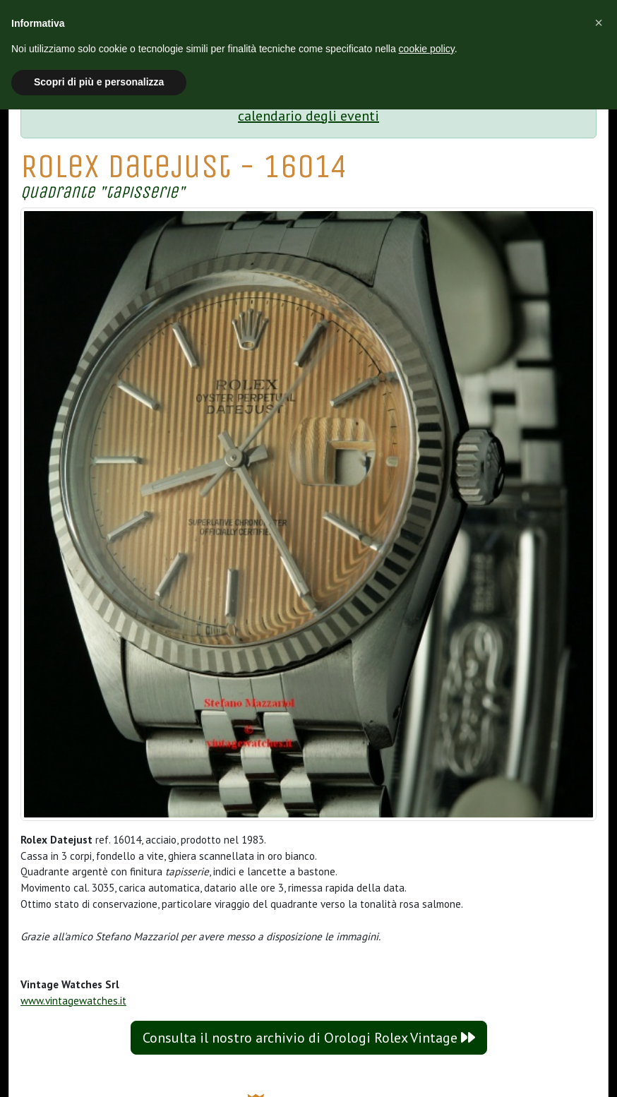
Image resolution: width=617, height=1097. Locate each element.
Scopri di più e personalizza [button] (99, 82)
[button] (598, 22)
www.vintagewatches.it (73, 1000)
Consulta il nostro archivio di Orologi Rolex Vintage (309, 1038)
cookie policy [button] (427, 48)
